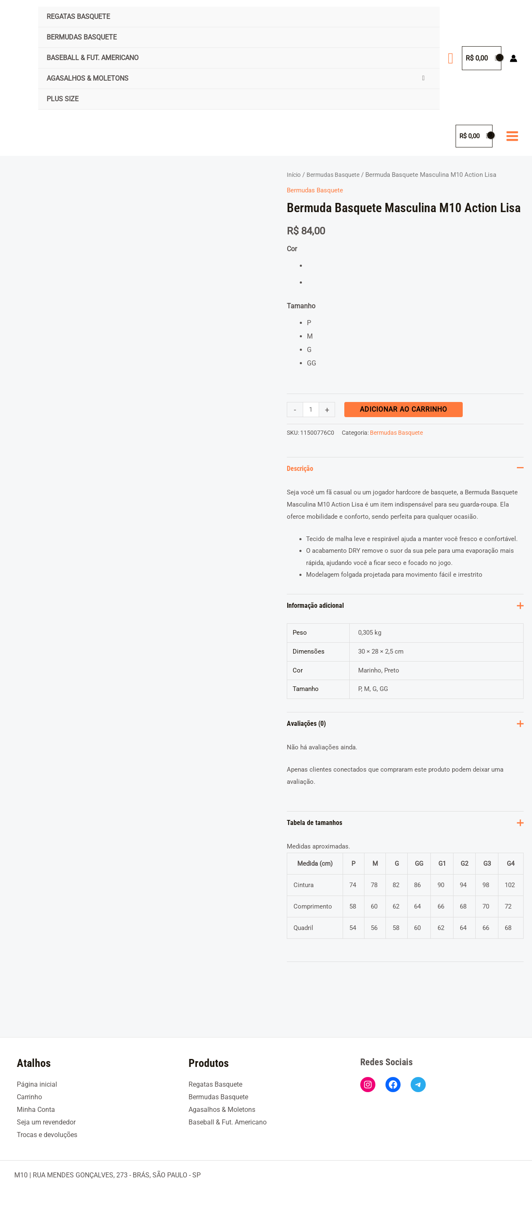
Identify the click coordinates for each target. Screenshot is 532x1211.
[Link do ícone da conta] (513, 58)
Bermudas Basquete (82, 37)
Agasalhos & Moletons (87, 78)
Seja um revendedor (46, 1123)
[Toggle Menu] (423, 78)
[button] (450, 58)
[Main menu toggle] (512, 136)
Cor (292, 249)
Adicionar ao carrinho (404, 409)
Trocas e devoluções (47, 1135)
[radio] (415, 266)
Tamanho (301, 306)
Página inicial (37, 1085)
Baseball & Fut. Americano (93, 58)
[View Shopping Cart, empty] (481, 58)
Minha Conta (36, 1110)
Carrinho (29, 1097)
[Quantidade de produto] (311, 409)
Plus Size (63, 99)
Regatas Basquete (78, 17)
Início (294, 175)
